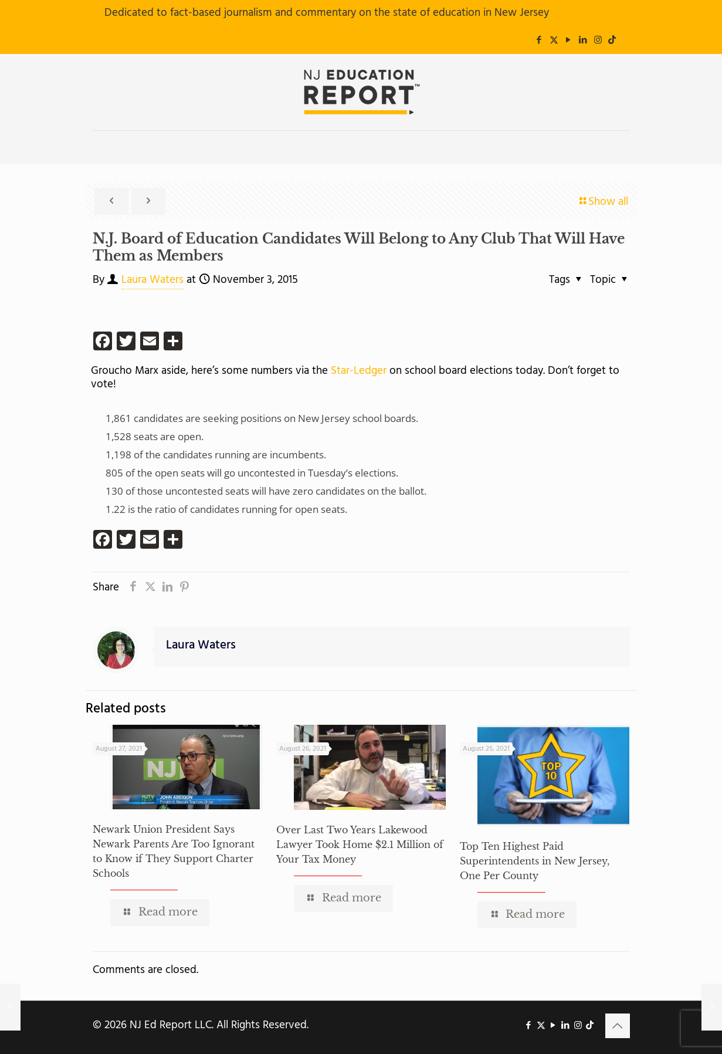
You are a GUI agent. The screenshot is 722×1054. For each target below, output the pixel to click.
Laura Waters (152, 280)
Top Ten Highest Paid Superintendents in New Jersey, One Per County (534, 860)
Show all (602, 202)
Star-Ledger (357, 371)
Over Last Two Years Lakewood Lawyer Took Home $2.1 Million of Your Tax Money (359, 844)
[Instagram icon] (598, 40)
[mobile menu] (103, 147)
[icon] (612, 40)
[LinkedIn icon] (583, 40)
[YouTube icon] (568, 40)
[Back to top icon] (617, 1026)
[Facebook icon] (539, 40)
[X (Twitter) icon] (554, 40)
